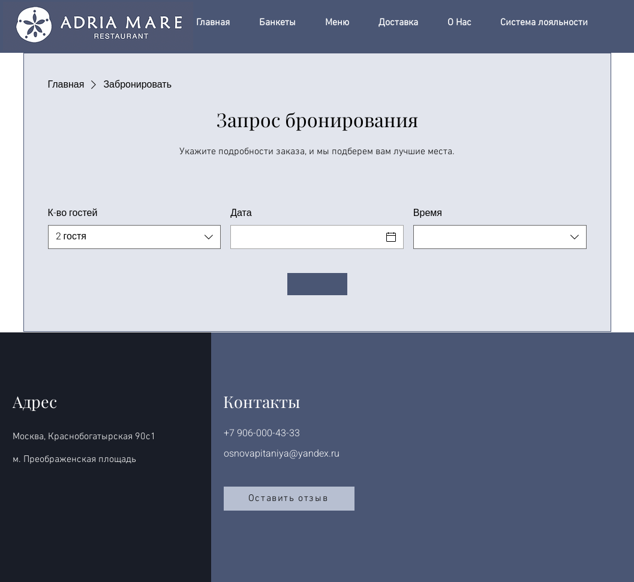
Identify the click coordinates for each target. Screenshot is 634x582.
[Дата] (306, 237)
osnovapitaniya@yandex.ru (281, 453)
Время (427, 213)
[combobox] (134, 237)
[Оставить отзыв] (289, 499)
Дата (240, 213)
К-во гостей (73, 213)
